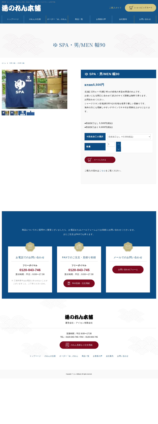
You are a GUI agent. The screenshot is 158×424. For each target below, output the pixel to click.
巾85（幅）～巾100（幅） (20, 63)
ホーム (4, 63)
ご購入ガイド (115, 8)
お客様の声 (101, 19)
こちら (102, 166)
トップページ (13, 19)
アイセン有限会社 (76, 371)
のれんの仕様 (35, 19)
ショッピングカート (143, 8)
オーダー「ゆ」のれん (57, 19)
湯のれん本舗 (21, 8)
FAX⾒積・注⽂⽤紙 (81, 278)
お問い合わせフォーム (128, 264)
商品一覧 (79, 19)
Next (63, 89)
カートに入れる (100, 155)
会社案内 (123, 19)
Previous (5, 89)
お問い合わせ (145, 19)
